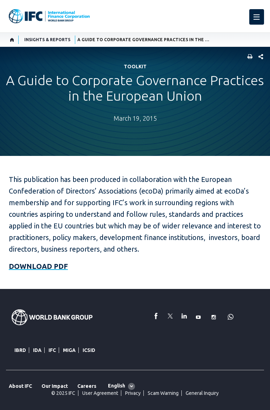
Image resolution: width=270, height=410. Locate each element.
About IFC (20, 386)
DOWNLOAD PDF (38, 266)
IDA (37, 350)
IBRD (20, 350)
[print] (248, 57)
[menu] (256, 17)
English (116, 386)
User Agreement (100, 393)
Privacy (133, 393)
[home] (12, 40)
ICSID (89, 350)
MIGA (69, 350)
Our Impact (54, 386)
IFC (52, 350)
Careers (86, 386)
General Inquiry (202, 393)
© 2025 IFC (63, 393)
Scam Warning (163, 393)
